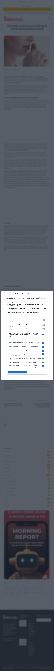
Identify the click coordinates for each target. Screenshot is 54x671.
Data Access (27, 377)
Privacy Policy (34, 377)
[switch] (43, 320)
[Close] (50, 294)
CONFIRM (17, 372)
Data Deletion (19, 377)
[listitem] (27, 317)
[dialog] (27, 335)
